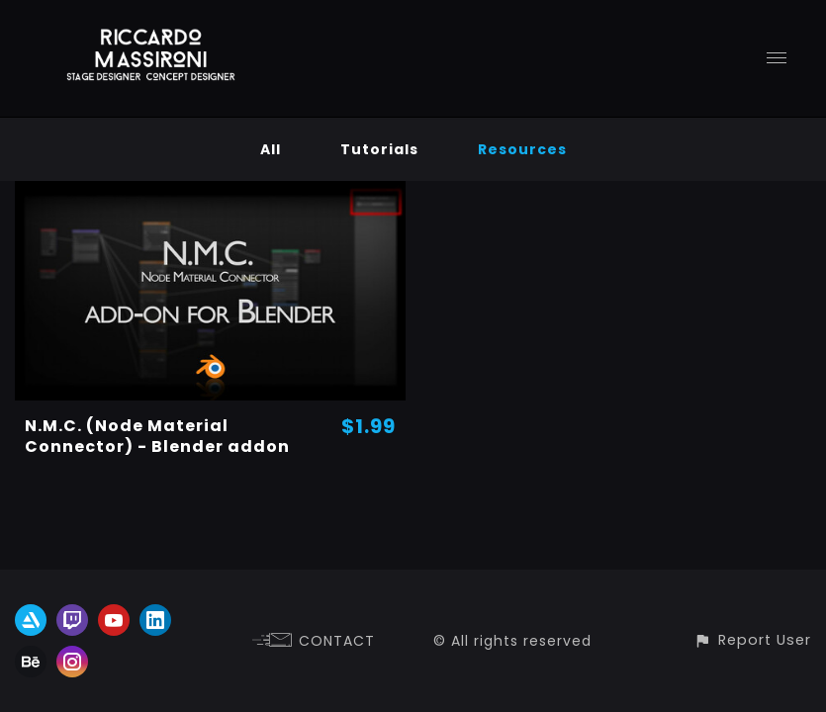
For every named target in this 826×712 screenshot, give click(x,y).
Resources (522, 149)
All (270, 149)
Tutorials (379, 149)
